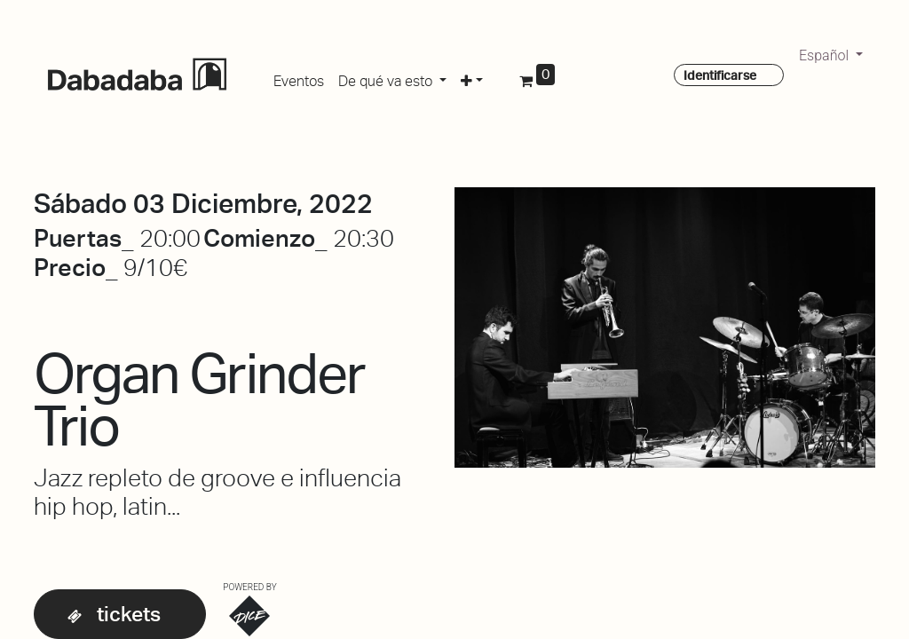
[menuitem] (298, 78)
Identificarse (720, 75)
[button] (472, 78)
